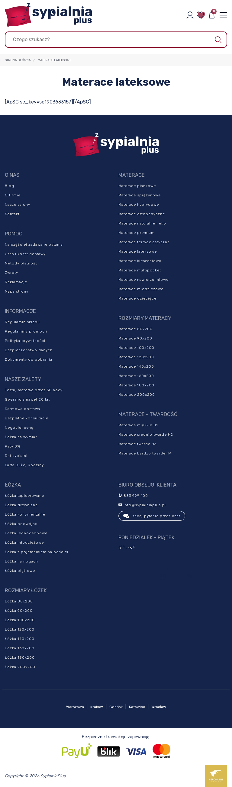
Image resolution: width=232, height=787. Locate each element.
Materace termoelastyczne (144, 242)
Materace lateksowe (137, 251)
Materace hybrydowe (138, 204)
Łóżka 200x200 (20, 667)
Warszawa (75, 707)
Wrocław (158, 707)
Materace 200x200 (136, 394)
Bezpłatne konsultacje (26, 418)
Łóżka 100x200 (20, 620)
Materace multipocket (139, 270)
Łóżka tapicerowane (24, 496)
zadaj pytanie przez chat (151, 516)
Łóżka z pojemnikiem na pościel (36, 552)
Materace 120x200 (136, 357)
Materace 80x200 (135, 329)
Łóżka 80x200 (19, 601)
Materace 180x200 (136, 385)
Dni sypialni (16, 456)
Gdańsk (116, 707)
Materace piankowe (137, 186)
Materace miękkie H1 (138, 425)
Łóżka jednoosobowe (26, 533)
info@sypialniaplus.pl (142, 505)
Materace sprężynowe (139, 195)
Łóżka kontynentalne (25, 514)
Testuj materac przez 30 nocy (34, 390)
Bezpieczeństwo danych (29, 350)
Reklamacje (16, 282)
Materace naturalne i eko (142, 223)
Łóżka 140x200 (19, 639)
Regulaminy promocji (26, 331)
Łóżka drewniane (21, 505)
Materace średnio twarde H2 (145, 434)
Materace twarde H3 (137, 444)
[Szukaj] (116, 39)
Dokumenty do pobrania (28, 359)
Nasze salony (17, 204)
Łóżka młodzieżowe (24, 542)
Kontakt (12, 214)
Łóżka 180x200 (20, 657)
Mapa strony (16, 291)
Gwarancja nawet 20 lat (27, 399)
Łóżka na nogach (21, 561)
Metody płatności (22, 263)
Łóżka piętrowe (20, 571)
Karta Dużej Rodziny (24, 465)
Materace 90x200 (135, 338)
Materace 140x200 (136, 366)
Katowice (137, 707)
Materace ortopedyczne (141, 214)
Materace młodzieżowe (140, 289)
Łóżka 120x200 (19, 629)
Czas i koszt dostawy (25, 254)
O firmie (13, 195)
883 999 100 (133, 496)
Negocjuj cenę (19, 427)
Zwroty (11, 273)
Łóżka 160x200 (19, 648)
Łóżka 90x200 (19, 610)
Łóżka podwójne (21, 524)
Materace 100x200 (136, 348)
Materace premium (136, 233)
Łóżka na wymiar (21, 437)
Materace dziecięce (137, 298)
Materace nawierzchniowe (143, 279)
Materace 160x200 (136, 376)
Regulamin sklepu (22, 322)
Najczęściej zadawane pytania (34, 244)
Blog (9, 186)
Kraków (96, 707)
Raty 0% (12, 446)
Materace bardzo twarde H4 (145, 453)
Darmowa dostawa (22, 409)
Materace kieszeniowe (139, 261)
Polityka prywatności (25, 341)
